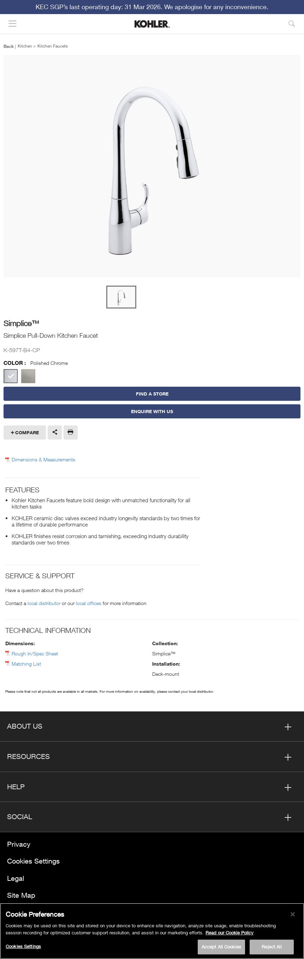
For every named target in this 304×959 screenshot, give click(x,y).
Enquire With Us (152, 411)
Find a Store (152, 394)
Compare (27, 432)
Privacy (18, 844)
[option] (152, 167)
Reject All (271, 946)
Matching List (26, 664)
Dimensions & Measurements (43, 459)
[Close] (292, 914)
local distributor (44, 603)
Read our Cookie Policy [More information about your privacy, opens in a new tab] (229, 932)
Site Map (21, 895)
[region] (152, 931)
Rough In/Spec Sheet (35, 653)
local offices (88, 603)
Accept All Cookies (221, 946)
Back (9, 46)
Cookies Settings (33, 861)
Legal (15, 878)
